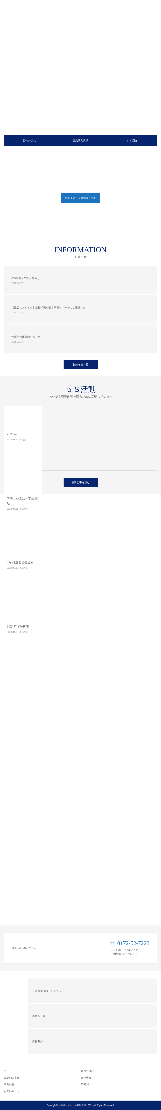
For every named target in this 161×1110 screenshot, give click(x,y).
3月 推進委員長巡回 (20, 562)
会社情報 (86, 1077)
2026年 (12, 434)
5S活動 (22, 439)
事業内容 (9, 1084)
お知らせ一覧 (81, 364)
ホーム (8, 1070)
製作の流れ (29, 140)
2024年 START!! (18, 626)
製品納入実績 (80, 140)
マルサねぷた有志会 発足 (22, 501)
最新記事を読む (80, 482)
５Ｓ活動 (131, 140)
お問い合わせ (12, 1091)
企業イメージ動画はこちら (80, 197)
